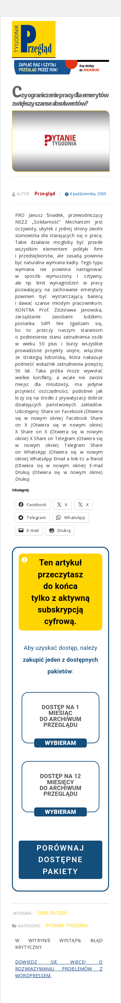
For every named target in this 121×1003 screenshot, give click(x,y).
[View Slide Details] (60, 62)
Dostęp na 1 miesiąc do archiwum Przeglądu (61, 716)
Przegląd (45, 193)
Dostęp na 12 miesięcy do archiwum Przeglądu (61, 785)
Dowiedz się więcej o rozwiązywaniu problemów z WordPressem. (59, 969)
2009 (42, 913)
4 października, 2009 (85, 194)
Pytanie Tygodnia (67, 925)
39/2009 (58, 913)
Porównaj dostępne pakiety (60, 860)
